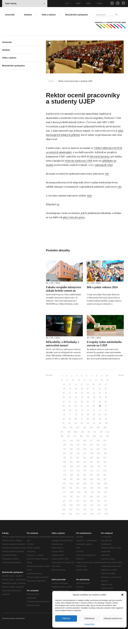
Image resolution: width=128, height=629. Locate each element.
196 (84, 483)
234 (105, 505)
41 (94, 393)
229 (70, 505)
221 (64, 501)
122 (107, 436)
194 (71, 483)
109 (75, 432)
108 (68, 432)
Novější (49, 375)
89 (94, 419)
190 (91, 479)
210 (85, 492)
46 (76, 397)
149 (98, 453)
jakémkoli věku (103, 165)
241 (105, 509)
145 (71, 453)
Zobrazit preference (113, 618)
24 (88, 384)
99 (106, 423)
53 (70, 402)
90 (100, 419)
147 (84, 453)
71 (82, 410)
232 (91, 505)
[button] (122, 594)
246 (92, 514)
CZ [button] (68, 3)
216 (78, 496)
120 (94, 436)
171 (105, 466)
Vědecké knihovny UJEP (78, 160)
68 (64, 410)
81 (94, 414)
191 (98, 479)
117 (75, 436)
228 (63, 505)
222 (70, 501)
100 (64, 427)
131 (71, 445)
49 (94, 397)
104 (91, 427)
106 (105, 427)
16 (90, 380)
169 (91, 466)
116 (68, 436)
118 (81, 436)
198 (98, 483)
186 (64, 479)
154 (84, 458)
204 (91, 488)
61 (69, 406)
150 (105, 453)
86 (76, 419)
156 (98, 458)
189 (84, 479)
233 (98, 505)
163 (98, 462)
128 (98, 440)
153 (78, 458)
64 (88, 406)
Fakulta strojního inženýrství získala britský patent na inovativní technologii (63, 291)
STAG (99, 3)
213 (105, 492)
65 (94, 406)
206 (106, 488)
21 (70, 384)
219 (98, 496)
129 (104, 440)
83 (106, 414)
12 (67, 380)
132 (78, 445)
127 (91, 440)
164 (105, 462)
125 (78, 440)
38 (76, 393)
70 (76, 410)
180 (71, 475)
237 (77, 509)
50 (100, 397)
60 (63, 406)
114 (107, 432)
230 (78, 505)
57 (94, 402)
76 (64, 414)
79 (82, 414)
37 (70, 393)
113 (101, 432)
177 (98, 471)
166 (71, 466)
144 (64, 453)
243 (70, 514)
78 (76, 414)
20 (64, 384)
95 (82, 423)
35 (106, 389)
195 (78, 483)
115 (62, 436)
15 (84, 380)
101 (71, 427)
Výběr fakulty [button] (25, 3)
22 (76, 384)
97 (94, 423)
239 (91, 509)
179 (64, 475)
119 (87, 436)
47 (82, 397)
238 (84, 509)
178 (105, 471)
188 (78, 479)
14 (79, 380)
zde (107, 173)
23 (82, 384)
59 (106, 402)
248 (106, 514)
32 (88, 389)
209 (78, 492)
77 (70, 414)
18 (102, 380)
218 (91, 496)
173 (71, 471)
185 (104, 475)
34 (100, 389)
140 (84, 449)
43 (106, 393)
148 (91, 453)
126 (84, 440)
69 (70, 410)
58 (100, 402)
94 (75, 423)
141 (91, 449)
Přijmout (66, 618)
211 (92, 492)
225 (91, 501)
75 (106, 410)
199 (105, 483)
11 (62, 380)
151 (65, 458)
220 (105, 496)
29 (70, 389)
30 (76, 389)
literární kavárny (99, 156)
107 (62, 432)
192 (105, 479)
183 (91, 475)
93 (69, 423)
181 (78, 475)
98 (100, 423)
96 (88, 423)
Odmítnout (89, 618)
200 (63, 488)
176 (91, 471)
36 (64, 393)
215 (71, 496)
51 (106, 397)
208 (71, 492)
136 (104, 445)
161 (84, 462)
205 (98, 488)
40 (88, 393)
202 (77, 488)
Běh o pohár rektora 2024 (102, 287)
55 (82, 402)
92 (63, 423)
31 (82, 389)
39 (82, 393)
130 (64, 445)
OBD (78, 3)
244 (77, 514)
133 (84, 445)
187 (71, 479)
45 (70, 397)
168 (85, 466)
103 (84, 427)
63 (82, 406)
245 (84, 514)
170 (98, 466)
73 (94, 410)
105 (98, 427)
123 (64, 440)
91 (106, 419)
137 (64, 449)
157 (104, 458)
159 (71, 462)
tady (89, 195)
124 (71, 440)
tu (58, 204)
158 (64, 462)
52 (64, 402)
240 (98, 509)
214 (64, 496)
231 (84, 505)
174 (78, 471)
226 (98, 501)
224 (84, 501)
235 (63, 509)
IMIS (89, 3)
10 (107, 376)
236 (70, 509)
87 (82, 419)
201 (70, 488)
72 (88, 410)
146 (78, 453)
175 (84, 471)
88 (88, 419)
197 (91, 483)
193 (64, 483)
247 (99, 514)
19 (107, 380)
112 (95, 432)
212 (98, 492)
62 (75, 406)
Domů (51, 81)
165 (64, 466)
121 (101, 436)
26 (100, 384)
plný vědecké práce (74, 217)
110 (82, 432)
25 (94, 384)
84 (64, 419)
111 (89, 432)
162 (91, 462)
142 (98, 449)
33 (94, 389)
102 (77, 427)
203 (84, 488)
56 (88, 402)
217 (84, 496)
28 (64, 389)
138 (71, 449)
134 (91, 445)
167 (78, 466)
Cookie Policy (89, 624)
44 (63, 397)
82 (100, 414)
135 (98, 445)
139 (78, 449)
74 (100, 410)
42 (100, 393)
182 (84, 475)
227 (105, 501)
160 (78, 462)
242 (63, 514)
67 (106, 406)
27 (106, 384)
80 (88, 414)
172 (64, 471)
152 (71, 458)
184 (98, 475)
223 (77, 501)
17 (96, 380)
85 (70, 419)
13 (73, 380)
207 (64, 492)
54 (76, 402)
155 (91, 458)
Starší (121, 375)
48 (88, 397)
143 (105, 449)
